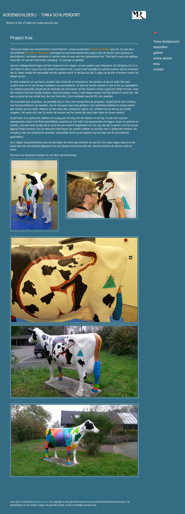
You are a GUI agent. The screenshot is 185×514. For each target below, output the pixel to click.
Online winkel (162, 58)
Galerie (158, 52)
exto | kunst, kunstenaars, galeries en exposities (13, 3)
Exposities (160, 47)
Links (156, 64)
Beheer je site (14, 22)
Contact (158, 69)
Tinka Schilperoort (166, 41)
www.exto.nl (42, 502)
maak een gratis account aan (41, 22)
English (155, 33)
